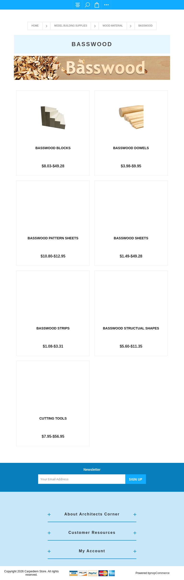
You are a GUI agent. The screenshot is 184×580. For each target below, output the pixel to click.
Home (35, 25)
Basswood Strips (52, 328)
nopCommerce (160, 573)
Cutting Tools (53, 418)
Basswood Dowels (131, 148)
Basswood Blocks (53, 148)
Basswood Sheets (131, 238)
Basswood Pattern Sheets (53, 238)
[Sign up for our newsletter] (81, 479)
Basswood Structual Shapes (131, 328)
